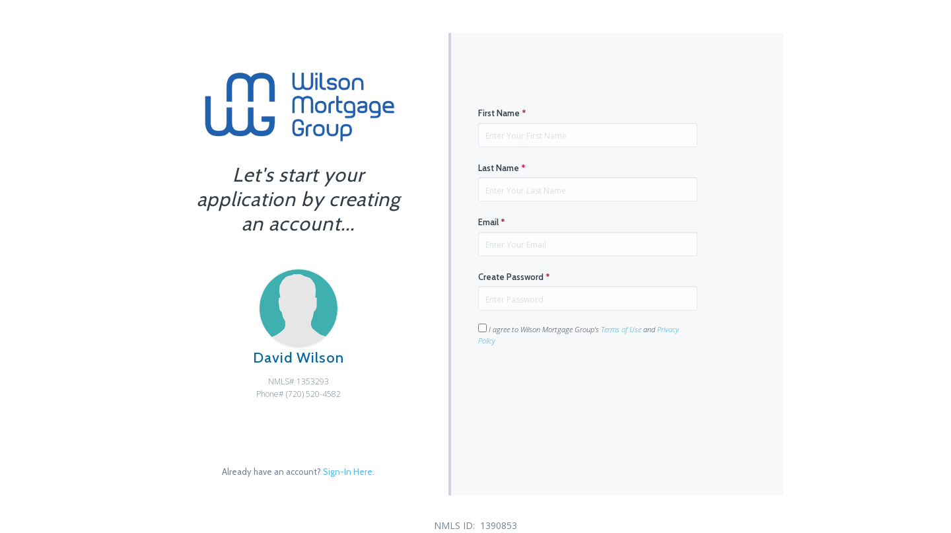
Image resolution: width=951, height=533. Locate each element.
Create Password (514, 276)
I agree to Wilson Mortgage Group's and (578, 334)
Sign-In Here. (348, 471)
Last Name (502, 167)
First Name (502, 113)
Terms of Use (621, 329)
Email (491, 222)
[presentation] (578, 388)
